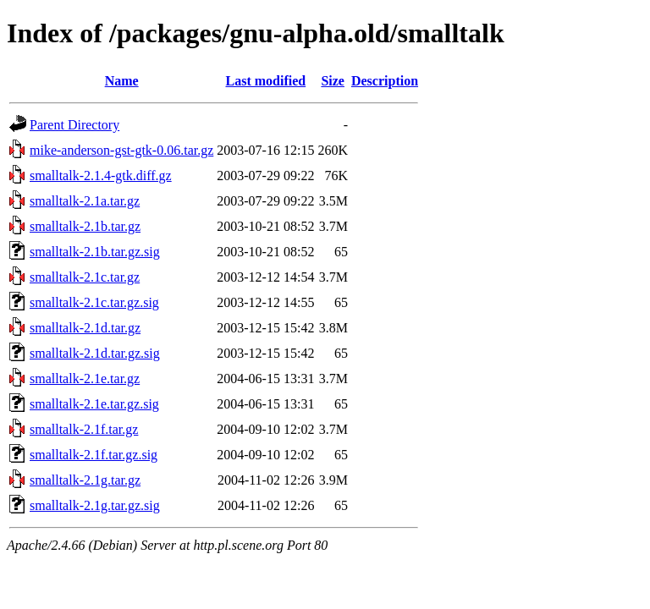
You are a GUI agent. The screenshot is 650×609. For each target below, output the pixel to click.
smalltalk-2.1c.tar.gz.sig (94, 302)
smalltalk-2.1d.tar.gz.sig (95, 353)
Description (384, 81)
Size (332, 81)
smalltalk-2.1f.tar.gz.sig (93, 454)
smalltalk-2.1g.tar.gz (85, 480)
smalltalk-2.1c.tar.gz (85, 277)
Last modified (266, 81)
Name (122, 81)
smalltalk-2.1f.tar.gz (84, 429)
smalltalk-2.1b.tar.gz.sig (95, 251)
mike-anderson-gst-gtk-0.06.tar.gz (121, 150)
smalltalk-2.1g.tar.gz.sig (95, 505)
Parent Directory (74, 125)
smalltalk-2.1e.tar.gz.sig (94, 404)
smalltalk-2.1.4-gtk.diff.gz (101, 175)
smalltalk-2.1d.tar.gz (85, 328)
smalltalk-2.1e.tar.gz (85, 378)
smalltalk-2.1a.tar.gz (85, 201)
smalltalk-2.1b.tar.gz (85, 226)
